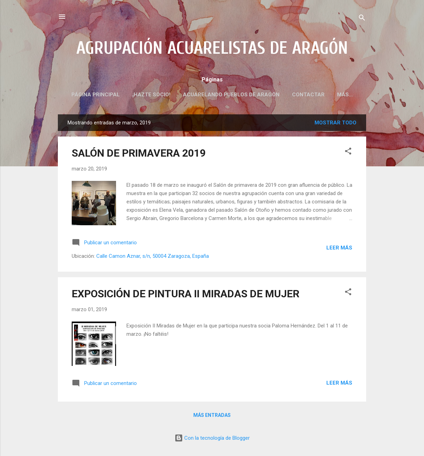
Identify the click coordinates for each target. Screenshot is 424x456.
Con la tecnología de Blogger (212, 438)
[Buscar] (362, 18)
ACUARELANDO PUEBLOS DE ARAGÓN (231, 94)
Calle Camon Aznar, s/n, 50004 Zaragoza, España (152, 256)
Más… (345, 94)
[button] (348, 152)
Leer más (339, 248)
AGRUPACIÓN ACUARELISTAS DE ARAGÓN (212, 48)
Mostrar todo (335, 123)
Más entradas (212, 415)
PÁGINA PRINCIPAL (95, 94)
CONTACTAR (308, 94)
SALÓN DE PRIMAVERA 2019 (139, 153)
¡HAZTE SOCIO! (151, 94)
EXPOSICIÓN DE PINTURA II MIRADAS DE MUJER (185, 294)
